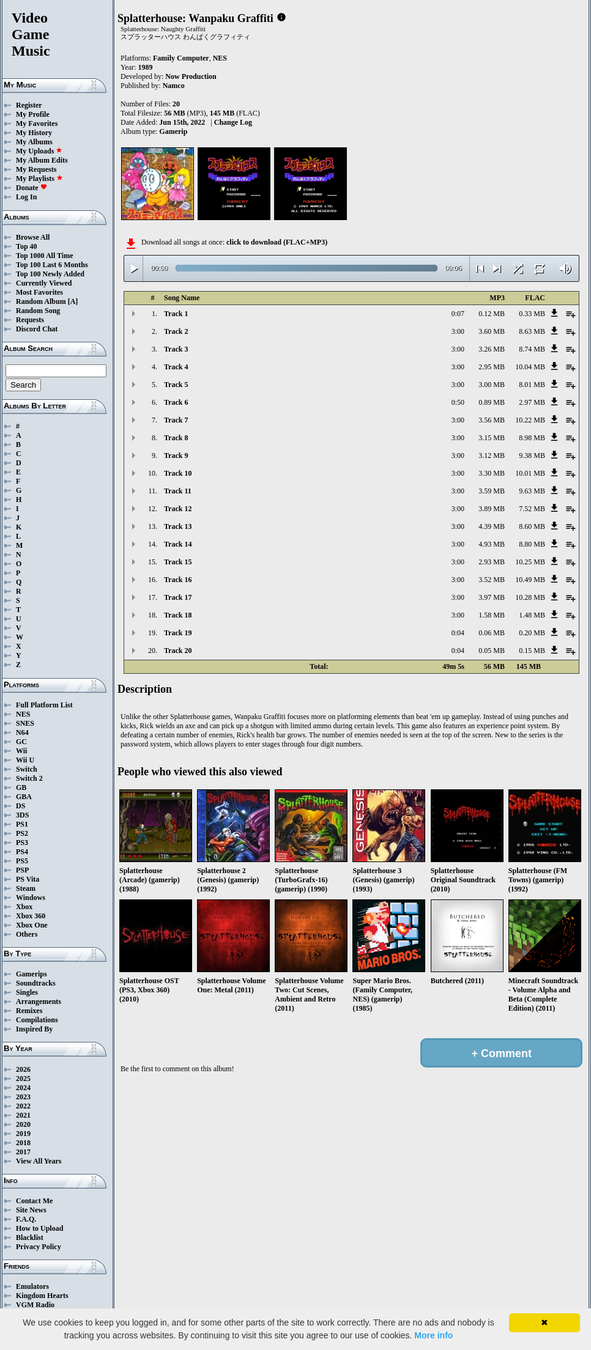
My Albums (34, 142)
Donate (31, 187)
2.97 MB (532, 402)
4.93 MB (491, 544)
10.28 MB (530, 597)
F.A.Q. (26, 1219)
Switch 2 (29, 778)
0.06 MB (491, 633)
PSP (22, 870)
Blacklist (29, 1237)
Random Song (38, 310)
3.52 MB (491, 579)
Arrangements (38, 1001)
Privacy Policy (38, 1246)
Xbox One (32, 925)
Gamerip (173, 131)
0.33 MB (532, 313)
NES (23, 714)
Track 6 (176, 402)
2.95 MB (491, 367)
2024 (23, 1087)
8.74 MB (532, 349)
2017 (23, 1152)
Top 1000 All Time (44, 255)
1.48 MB (532, 615)
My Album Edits (42, 160)
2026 (23, 1069)
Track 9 (176, 455)
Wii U (25, 760)
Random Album (41, 301)
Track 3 (176, 349)
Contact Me (34, 1201)
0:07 (458, 313)
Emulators (32, 1286)
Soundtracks (36, 983)
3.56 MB (491, 420)
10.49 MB (530, 579)
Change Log (233, 122)
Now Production (190, 76)
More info (433, 1335)
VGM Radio (35, 1304)
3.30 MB (491, 473)
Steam (25, 888)
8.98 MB (532, 437)
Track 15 (177, 562)
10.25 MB (530, 562)
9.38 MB (532, 455)
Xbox (24, 906)
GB (21, 787)
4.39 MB (491, 526)
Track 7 (176, 420)
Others (26, 934)
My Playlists (39, 178)
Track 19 (177, 633)
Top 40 (26, 246)
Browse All (33, 237)
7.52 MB (532, 508)
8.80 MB (532, 544)
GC (21, 741)
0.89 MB (491, 402)
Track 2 (176, 331)
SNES (25, 723)
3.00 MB (491, 384)
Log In (26, 197)
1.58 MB (491, 615)
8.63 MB (532, 331)
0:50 (458, 402)
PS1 (22, 824)
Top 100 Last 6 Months (52, 264)
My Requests (36, 169)
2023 (23, 1097)
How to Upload (39, 1228)
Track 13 (177, 526)
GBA (24, 796)
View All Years (38, 1161)
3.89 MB (491, 508)
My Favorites (37, 123)
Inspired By (34, 1029)
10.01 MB (530, 473)
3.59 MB (491, 491)
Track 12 (177, 508)
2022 (23, 1106)
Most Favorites (39, 292)
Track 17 (177, 597)
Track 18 (177, 615)
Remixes (29, 1010)
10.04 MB (530, 367)
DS (20, 806)
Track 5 (176, 384)
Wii (21, 751)
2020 (23, 1124)
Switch (26, 769)
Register (29, 105)
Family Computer (181, 58)
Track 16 (177, 579)
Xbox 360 (30, 916)
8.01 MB (532, 384)
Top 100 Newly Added (50, 274)
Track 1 (176, 313)
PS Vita (27, 879)
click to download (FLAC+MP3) (276, 242)
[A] (73, 301)
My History (34, 132)
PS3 (22, 842)
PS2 (22, 833)
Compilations (37, 1020)
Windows (30, 897)
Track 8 (176, 437)
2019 (23, 1133)
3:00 (458, 331)
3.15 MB (491, 437)
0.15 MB (532, 650)
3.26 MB (491, 349)
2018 (23, 1142)
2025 (23, 1078)
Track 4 (176, 367)
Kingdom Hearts (42, 1295)
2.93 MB (491, 562)
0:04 (458, 633)
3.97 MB (491, 597)
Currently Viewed (44, 283)
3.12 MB (491, 455)
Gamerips (31, 974)
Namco (174, 85)
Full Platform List (44, 705)
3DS (22, 815)
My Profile (33, 114)
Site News (31, 1210)
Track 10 (177, 473)
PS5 (22, 861)
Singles (27, 992)
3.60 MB (491, 331)
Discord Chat (37, 329)
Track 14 (177, 544)
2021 (23, 1115)
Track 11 (177, 491)
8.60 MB (532, 526)
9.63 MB (532, 491)
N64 (22, 732)
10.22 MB (530, 420)
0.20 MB (532, 633)
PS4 (22, 851)
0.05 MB (491, 650)
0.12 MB (491, 313)
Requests (30, 319)
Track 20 (177, 650)
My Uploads (39, 151)
